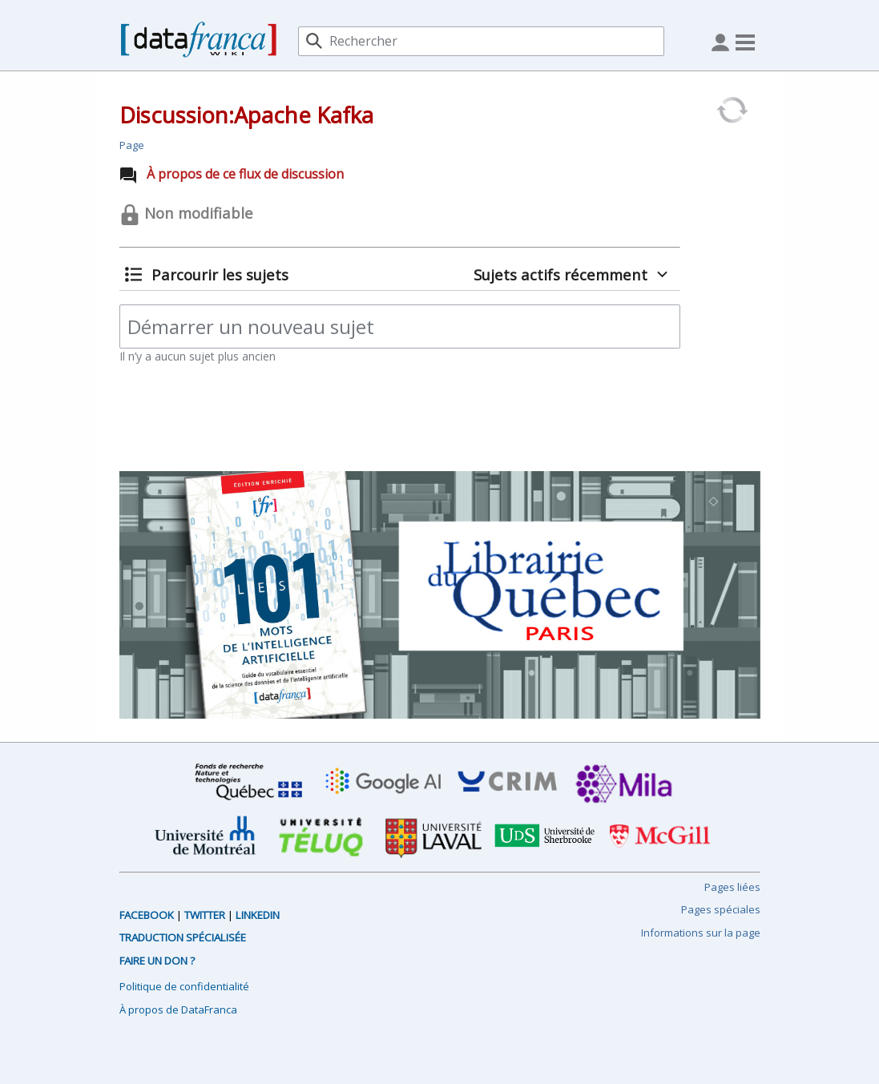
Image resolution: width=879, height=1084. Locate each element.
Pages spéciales (720, 909)
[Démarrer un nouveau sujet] (399, 326)
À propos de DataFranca (178, 1009)
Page (131, 145)
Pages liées (732, 887)
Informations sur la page (700, 932)
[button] (206, 275)
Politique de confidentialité (184, 986)
